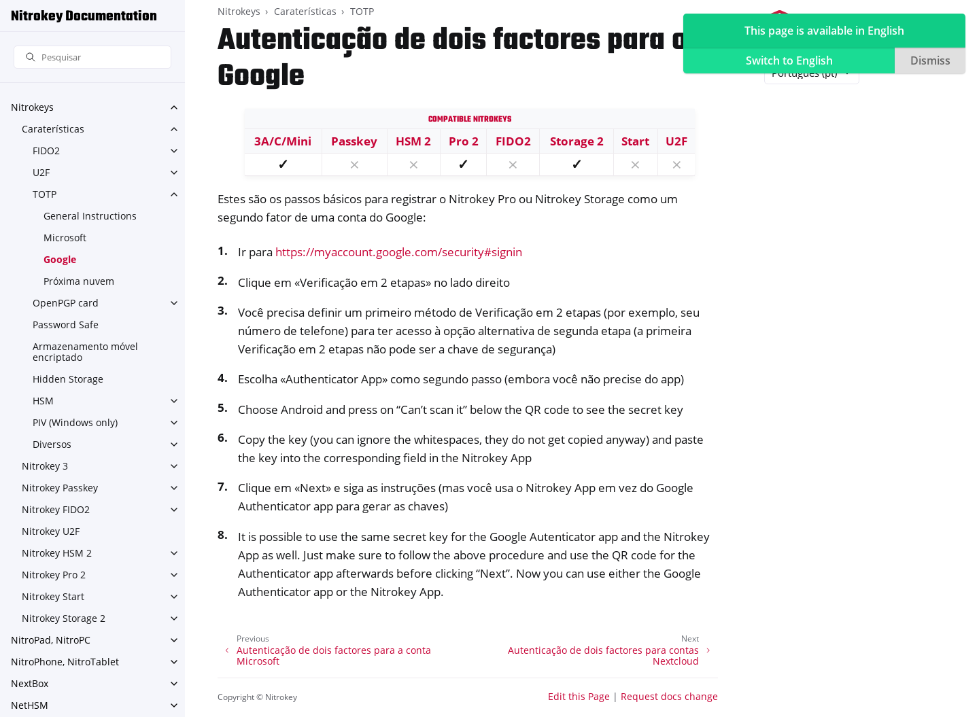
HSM (43, 400)
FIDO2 (46, 150)
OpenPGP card (66, 302)
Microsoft (65, 237)
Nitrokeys (32, 107)
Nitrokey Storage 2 (63, 618)
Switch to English (789, 60)
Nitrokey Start (53, 596)
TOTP (44, 194)
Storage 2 (577, 141)
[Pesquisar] (92, 57)
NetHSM (29, 705)
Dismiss (930, 60)
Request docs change (669, 696)
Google (60, 259)
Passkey (354, 141)
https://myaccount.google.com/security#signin (398, 252)
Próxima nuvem (79, 281)
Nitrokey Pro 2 (54, 574)
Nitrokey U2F (51, 531)
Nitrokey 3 (45, 465)
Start (635, 141)
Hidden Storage (68, 378)
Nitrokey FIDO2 (56, 509)
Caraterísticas (53, 128)
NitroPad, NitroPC (50, 639)
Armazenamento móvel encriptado (85, 352)
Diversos (52, 444)
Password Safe (66, 324)
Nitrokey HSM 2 (57, 552)
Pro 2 (464, 141)
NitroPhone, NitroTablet (65, 661)
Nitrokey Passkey (60, 487)
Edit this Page (579, 696)
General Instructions (90, 215)
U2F (41, 172)
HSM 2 (413, 141)
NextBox (29, 683)
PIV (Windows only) (75, 422)
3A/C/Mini (282, 141)
